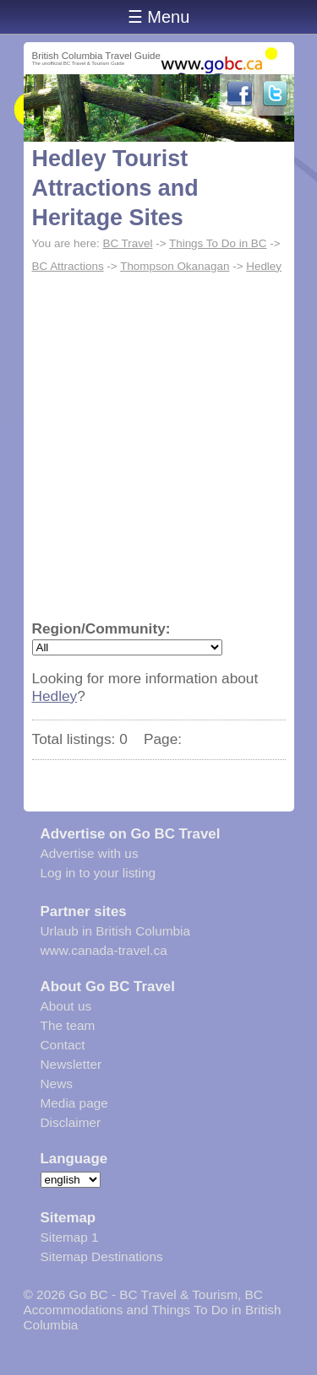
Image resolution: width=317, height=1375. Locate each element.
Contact (63, 1045)
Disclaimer (71, 1122)
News (57, 1083)
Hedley (263, 266)
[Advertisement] (158, 445)
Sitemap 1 (70, 1237)
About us (66, 1006)
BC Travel (127, 243)
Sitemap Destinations (102, 1256)
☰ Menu (159, 17)
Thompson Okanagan (174, 266)
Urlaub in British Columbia (116, 931)
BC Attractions (68, 266)
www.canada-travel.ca (104, 950)
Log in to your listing (98, 872)
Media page (74, 1103)
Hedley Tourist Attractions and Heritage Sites (115, 188)
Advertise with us (90, 853)
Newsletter (71, 1064)
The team (68, 1025)
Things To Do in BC (218, 243)
